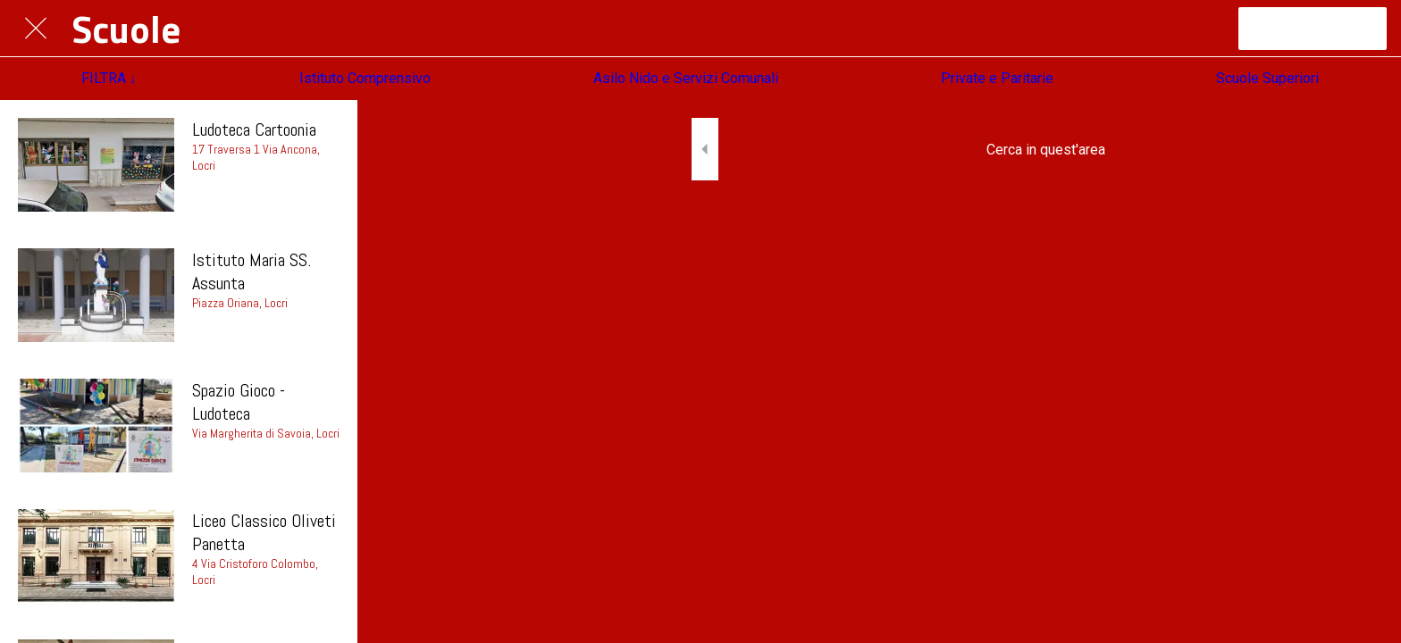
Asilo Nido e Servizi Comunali (685, 78)
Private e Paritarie (997, 78)
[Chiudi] (35, 28)
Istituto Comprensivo (365, 78)
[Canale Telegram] (1312, 28)
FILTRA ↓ (109, 78)
